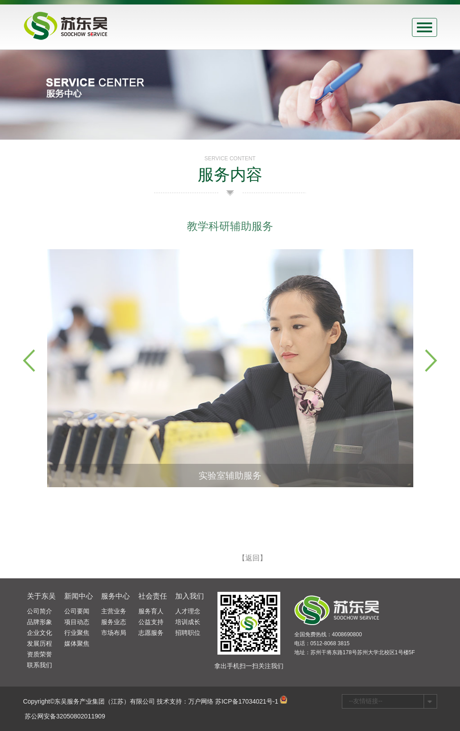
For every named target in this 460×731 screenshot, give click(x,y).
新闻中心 (78, 596)
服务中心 (115, 596)
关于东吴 (41, 596)
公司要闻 (76, 611)
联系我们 (39, 665)
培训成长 (187, 621)
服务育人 (151, 611)
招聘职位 (187, 632)
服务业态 (113, 621)
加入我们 (189, 596)
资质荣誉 (39, 654)
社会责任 (152, 596)
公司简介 (39, 611)
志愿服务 (151, 632)
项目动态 (76, 621)
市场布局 (113, 632)
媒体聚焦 (76, 643)
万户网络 (200, 701)
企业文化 (39, 632)
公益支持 (151, 621)
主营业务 (113, 611)
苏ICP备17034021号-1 (246, 701)
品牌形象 (39, 621)
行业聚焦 (76, 632)
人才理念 (187, 611)
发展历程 (39, 643)
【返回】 (252, 562)
